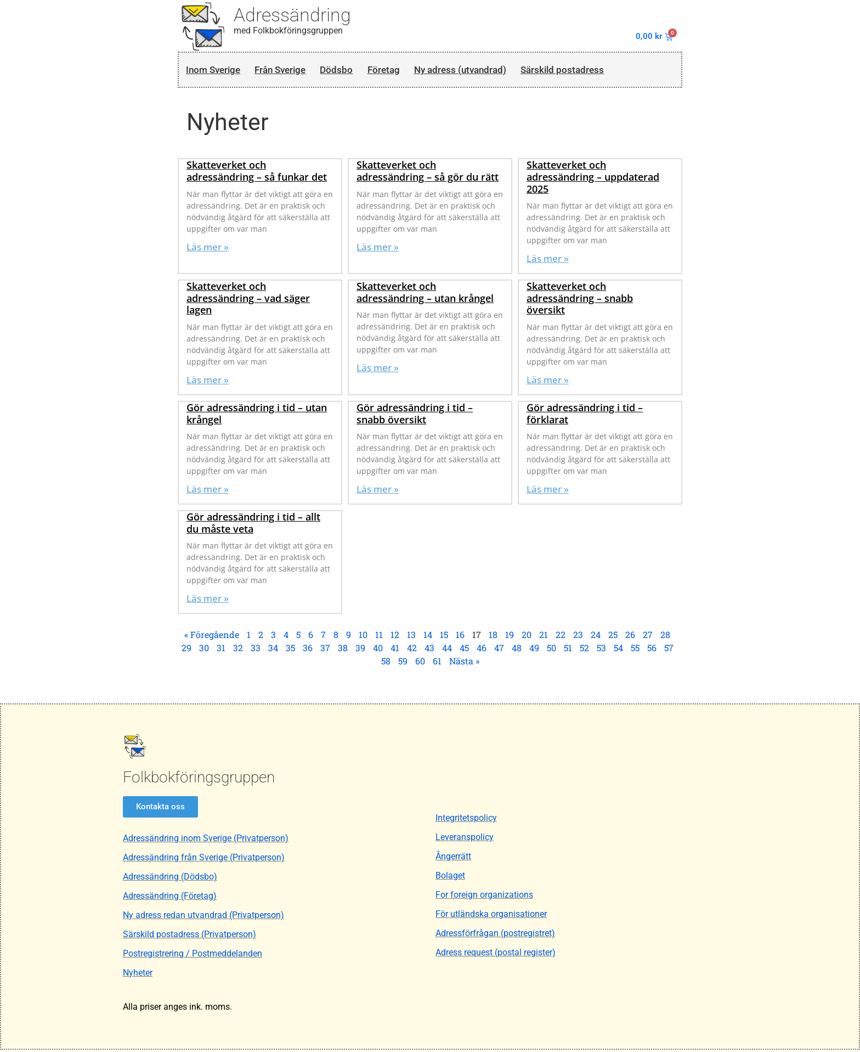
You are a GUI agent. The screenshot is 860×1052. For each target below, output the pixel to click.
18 (493, 637)
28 (665, 637)
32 (238, 650)
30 (204, 650)
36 (308, 650)
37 (325, 650)
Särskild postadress (607, 70)
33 (256, 650)
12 (395, 637)
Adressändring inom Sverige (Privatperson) (205, 840)
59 (403, 663)
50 (551, 650)
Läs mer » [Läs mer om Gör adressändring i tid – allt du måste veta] (207, 601)
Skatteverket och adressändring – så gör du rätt (428, 173)
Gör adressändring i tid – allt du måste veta (253, 525)
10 (363, 637)
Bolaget (450, 878)
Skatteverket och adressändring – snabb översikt (580, 300)
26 (630, 637)
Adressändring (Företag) (170, 898)
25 (613, 637)
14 (427, 637)
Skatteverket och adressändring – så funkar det (256, 173)
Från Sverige (291, 70)
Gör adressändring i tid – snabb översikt (415, 415)
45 (464, 650)
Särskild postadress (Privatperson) (189, 936)
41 (395, 650)
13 (411, 637)
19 (509, 637)
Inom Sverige (215, 70)
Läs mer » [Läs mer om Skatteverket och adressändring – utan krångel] (378, 370)
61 (437, 663)
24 (596, 637)
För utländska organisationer (491, 916)
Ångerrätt (453, 859)
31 (221, 650)
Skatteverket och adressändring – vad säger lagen (248, 300)
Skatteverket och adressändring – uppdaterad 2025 (593, 179)
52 (584, 650)
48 (517, 650)
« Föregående (211, 637)
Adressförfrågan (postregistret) (495, 936)
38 (343, 650)
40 (378, 650)
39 (360, 650)
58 (386, 663)
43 (429, 650)
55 (635, 650)
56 (652, 650)
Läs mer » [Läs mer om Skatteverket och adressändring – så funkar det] (207, 249)
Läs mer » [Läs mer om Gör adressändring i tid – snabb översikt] (378, 491)
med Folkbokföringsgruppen (288, 30)
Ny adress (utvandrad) (492, 70)
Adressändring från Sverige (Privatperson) (204, 859)
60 (420, 663)
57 (669, 650)
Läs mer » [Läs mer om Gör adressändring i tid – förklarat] (548, 491)
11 (379, 637)
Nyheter (137, 975)
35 (290, 650)
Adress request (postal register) (495, 955)
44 (447, 650)
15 (444, 637)
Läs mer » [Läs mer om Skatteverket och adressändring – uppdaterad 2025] (548, 261)
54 (618, 650)
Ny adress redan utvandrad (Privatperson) (203, 917)
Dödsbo (355, 70)
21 (543, 637)
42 (412, 650)
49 (534, 650)
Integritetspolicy (466, 820)
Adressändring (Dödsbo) (170, 879)
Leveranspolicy (464, 840)
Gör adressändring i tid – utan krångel (256, 415)
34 (273, 650)
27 (648, 637)
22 (560, 637)
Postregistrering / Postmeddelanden (192, 955)
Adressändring (292, 15)
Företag (407, 70)
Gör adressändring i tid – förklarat (585, 415)
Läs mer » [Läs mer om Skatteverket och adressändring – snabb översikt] (548, 382)
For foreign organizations (484, 897)
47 (499, 650)
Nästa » (464, 663)
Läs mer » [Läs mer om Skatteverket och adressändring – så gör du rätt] (378, 249)
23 (578, 637)
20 (526, 637)
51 (568, 650)
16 (460, 637)
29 (186, 650)
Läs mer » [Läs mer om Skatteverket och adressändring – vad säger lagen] (207, 382)
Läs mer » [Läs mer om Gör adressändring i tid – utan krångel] (207, 491)
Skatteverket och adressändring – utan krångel (425, 294)
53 (601, 650)
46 (481, 650)
